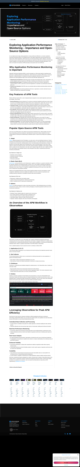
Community (63, 425)
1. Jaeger (59, 52)
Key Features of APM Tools (61, 48)
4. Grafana (59, 63)
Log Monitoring (57, 92)
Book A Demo (63, 420)
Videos (36, 423)
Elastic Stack (11, 163)
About (49, 420)
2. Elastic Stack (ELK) (61, 53)
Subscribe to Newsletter (65, 423)
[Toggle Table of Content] (64, 44)
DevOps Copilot (62, 84)
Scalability (59, 76)
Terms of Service (18, 431)
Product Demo (57, 93)
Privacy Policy (24, 431)
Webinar (63, 93)
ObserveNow (24, 420)
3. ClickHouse (59, 62)
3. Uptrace (59, 54)
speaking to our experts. (20, 361)
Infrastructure (63, 89)
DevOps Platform (57, 87)
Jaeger (10, 140)
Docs (36, 420)
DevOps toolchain (58, 88)
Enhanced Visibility (60, 75)
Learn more (46, 1)
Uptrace (10, 185)
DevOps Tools (57, 89)
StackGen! (42, 1)
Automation (57, 84)
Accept (66, 462)
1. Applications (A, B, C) (61, 59)
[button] (77, 454)
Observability (64, 92)
